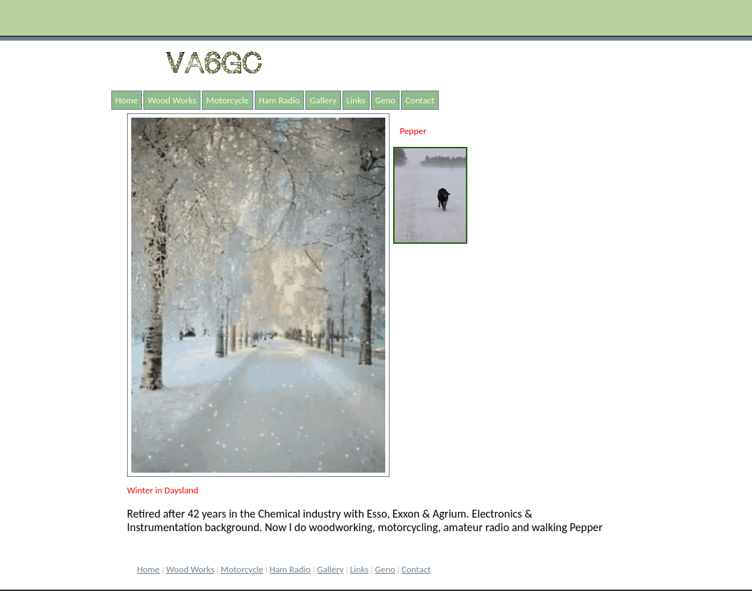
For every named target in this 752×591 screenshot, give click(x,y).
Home (127, 100)
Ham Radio (279, 100)
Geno (385, 100)
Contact (420, 100)
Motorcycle (227, 100)
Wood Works (172, 100)
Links (356, 100)
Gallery (323, 100)
